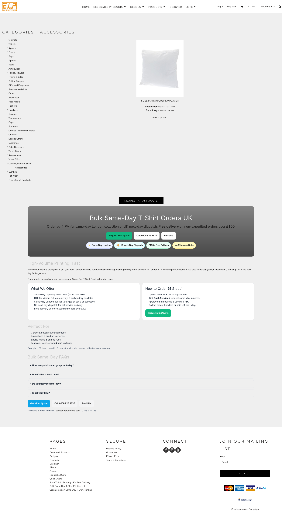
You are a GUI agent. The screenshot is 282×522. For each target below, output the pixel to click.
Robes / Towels (16, 72)
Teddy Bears (15, 151)
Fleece (12, 52)
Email (222, 456)
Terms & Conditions (116, 460)
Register (231, 6)
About (53, 467)
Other (11, 93)
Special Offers (16, 138)
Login (220, 6)
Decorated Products (60, 452)
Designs (54, 456)
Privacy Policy (113, 456)
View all (13, 39)
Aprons (12, 60)
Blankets (13, 171)
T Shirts (12, 44)
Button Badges (16, 81)
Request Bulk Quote (119, 235)
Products (54, 460)
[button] (241, 6)
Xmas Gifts (14, 159)
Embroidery (151, 110)
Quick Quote (56, 478)
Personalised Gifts (18, 89)
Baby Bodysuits (16, 147)
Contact (53, 471)
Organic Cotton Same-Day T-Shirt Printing (71, 489)
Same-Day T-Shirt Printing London (89, 279)
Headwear (14, 110)
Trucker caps (15, 118)
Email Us (168, 235)
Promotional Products (20, 179)
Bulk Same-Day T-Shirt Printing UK (67, 486)
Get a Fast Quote (38, 403)
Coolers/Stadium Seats (20, 163)
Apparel (13, 48)
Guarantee (111, 452)
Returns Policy (113, 448)
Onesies (13, 134)
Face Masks (14, 101)
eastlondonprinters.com (68, 410)
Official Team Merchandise (22, 130)
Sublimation (151, 106)
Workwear (14, 97)
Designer (54, 463)
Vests (11, 64)
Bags (11, 56)
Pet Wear (13, 175)
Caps (11, 122)
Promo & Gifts (16, 76)
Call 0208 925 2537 (146, 235)
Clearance (14, 142)
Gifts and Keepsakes (19, 85)
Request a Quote (58, 474)
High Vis (13, 105)
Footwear (13, 126)
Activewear (14, 68)
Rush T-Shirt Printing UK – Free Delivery (70, 482)
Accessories (15, 155)
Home (53, 448)
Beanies (12, 114)
